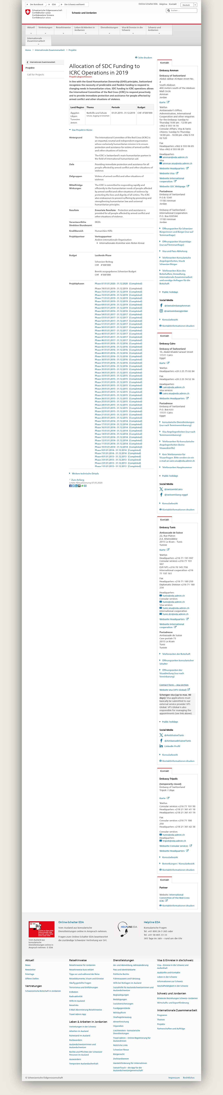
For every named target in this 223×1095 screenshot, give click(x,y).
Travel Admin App (77, 1014)
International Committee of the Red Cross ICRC (175, 897)
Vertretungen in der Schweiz (82, 1026)
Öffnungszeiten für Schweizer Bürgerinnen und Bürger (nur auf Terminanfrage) (176, 231)
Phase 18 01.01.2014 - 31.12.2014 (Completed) (118, 421)
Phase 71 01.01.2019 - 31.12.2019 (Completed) (118, 298)
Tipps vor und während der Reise (84, 974)
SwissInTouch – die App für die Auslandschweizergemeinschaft (128, 1069)
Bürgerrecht (118, 1054)
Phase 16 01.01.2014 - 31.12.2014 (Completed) (118, 427)
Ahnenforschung (121, 1022)
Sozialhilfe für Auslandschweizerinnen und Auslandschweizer (133, 989)
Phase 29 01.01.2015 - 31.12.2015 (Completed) (118, 389)
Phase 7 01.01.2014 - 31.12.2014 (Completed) (118, 453)
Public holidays (170, 292)
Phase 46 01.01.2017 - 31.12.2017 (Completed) (118, 340)
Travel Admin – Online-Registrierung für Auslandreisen (132, 1039)
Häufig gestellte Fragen (80, 983)
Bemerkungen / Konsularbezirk (178, 863)
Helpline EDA (152, 922)
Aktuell (31, 30)
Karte (164, 102)
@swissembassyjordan (176, 311)
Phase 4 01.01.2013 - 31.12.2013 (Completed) (118, 456)
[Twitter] (73, 485)
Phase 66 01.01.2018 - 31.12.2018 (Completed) (118, 311)
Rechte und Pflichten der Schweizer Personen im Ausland (85, 1053)
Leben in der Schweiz (167, 977)
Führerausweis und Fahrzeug (126, 978)
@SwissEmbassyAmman (177, 305)
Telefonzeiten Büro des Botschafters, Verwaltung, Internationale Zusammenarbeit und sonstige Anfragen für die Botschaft (176, 277)
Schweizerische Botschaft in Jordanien (43, 991)
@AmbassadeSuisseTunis (177, 740)
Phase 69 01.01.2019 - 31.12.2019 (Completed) (118, 305)
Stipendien (118, 1026)
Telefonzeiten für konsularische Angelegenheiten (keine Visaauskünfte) (177, 444)
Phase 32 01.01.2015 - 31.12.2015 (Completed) (118, 379)
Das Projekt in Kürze (82, 130)
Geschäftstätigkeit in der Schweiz (172, 986)
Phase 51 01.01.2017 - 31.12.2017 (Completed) (118, 324)
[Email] (85, 485)
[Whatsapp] (82, 485)
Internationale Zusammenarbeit (38, 41)
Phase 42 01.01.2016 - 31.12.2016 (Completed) (118, 347)
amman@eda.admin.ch (175, 157)
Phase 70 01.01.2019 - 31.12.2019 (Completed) (118, 301)
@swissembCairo (173, 489)
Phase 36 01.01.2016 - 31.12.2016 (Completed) (118, 366)
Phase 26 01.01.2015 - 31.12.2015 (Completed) (118, 398)
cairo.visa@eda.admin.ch (176, 393)
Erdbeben (73, 992)
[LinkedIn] (76, 485)
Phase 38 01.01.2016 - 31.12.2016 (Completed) (118, 359)
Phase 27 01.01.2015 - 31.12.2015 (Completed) (118, 395)
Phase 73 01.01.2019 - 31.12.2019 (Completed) (118, 292)
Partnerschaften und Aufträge (171, 1028)
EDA (54, 4)
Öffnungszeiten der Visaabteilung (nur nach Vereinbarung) (172, 673)
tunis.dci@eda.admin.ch (175, 614)
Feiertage (29, 974)
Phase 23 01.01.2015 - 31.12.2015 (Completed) (118, 408)
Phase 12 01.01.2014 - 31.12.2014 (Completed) (118, 440)
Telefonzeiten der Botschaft (176, 654)
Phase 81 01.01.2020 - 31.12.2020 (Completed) (118, 283)
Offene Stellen (32, 978)
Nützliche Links (120, 1045)
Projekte (161, 1024)
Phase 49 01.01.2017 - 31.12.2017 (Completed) (118, 330)
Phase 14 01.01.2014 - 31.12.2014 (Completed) (118, 434)
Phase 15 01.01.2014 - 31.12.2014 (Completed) (118, 431)
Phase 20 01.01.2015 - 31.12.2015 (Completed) (118, 418)
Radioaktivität (75, 996)
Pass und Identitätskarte (124, 969)
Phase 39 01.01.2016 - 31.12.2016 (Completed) (118, 356)
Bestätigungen (120, 999)
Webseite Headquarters (174, 168)
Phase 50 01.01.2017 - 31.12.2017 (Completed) (118, 327)
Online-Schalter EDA (71, 922)
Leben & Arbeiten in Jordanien (86, 30)
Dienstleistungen (109, 30)
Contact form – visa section (174, 684)
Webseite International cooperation (172, 180)
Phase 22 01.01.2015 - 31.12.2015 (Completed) (118, 411)
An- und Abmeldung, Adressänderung (130, 965)
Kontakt (163, 62)
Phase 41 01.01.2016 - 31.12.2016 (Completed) (118, 350)
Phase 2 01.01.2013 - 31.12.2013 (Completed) (118, 463)
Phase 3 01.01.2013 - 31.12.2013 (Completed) (118, 460)
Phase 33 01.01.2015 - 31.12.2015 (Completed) (118, 376)
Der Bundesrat (36, 4)
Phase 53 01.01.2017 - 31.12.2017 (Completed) (118, 318)
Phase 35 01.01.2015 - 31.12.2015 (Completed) (118, 369)
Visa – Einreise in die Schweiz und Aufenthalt (172, 966)
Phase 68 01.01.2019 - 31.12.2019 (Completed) (118, 308)
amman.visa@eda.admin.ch (177, 163)
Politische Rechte (121, 974)
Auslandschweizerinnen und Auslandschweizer (82, 1046)
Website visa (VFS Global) (175, 689)
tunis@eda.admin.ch (174, 595)
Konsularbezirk (170, 319)
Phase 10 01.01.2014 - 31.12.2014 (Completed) (118, 447)
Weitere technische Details (85, 473)
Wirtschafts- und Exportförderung (173, 1003)
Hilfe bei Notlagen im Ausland (127, 983)
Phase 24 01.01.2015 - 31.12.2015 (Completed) (118, 405)
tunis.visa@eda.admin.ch (176, 608)
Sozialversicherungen (123, 1004)
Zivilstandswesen (121, 1059)
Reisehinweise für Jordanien (82, 965)
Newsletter (30, 969)
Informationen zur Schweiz (170, 981)
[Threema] (79, 485)
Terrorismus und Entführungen (83, 987)
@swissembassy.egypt (176, 494)
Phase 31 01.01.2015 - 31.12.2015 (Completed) (118, 382)
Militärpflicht (119, 1013)
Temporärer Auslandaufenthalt (83, 1064)
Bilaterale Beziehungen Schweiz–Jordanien (177, 998)
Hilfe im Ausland (77, 1001)
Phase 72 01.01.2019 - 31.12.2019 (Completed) (118, 295)
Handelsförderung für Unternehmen (130, 1063)
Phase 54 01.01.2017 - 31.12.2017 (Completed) (118, 314)
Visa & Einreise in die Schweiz (133, 30)
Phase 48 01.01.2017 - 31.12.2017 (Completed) (118, 334)
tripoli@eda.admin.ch (174, 840)
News (27, 965)
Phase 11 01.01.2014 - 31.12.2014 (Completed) (118, 444)
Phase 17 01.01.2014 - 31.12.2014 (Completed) (118, 424)
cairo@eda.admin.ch (174, 387)
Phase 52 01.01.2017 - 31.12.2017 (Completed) (118, 321)
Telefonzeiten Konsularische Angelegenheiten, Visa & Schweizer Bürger (175, 260)
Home (28, 50)
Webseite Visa (169, 173)
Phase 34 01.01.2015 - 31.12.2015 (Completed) (118, 373)
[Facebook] (70, 485)
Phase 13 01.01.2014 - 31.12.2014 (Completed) (118, 437)
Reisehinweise (63, 30)
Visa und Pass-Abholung (174, 251)
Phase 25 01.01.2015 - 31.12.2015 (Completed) (118, 401)
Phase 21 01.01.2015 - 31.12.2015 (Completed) (118, 414)
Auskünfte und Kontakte (168, 972)
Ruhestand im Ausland (79, 1035)
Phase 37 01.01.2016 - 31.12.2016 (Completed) (118, 363)
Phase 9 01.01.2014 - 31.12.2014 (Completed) (118, 450)
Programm (162, 1015)
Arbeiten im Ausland (78, 1031)
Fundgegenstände (121, 1008)
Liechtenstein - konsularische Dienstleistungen (126, 1032)
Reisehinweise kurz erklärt (81, 969)
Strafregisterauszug (122, 1017)
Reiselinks (73, 1005)
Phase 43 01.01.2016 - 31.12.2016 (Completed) (118, 343)
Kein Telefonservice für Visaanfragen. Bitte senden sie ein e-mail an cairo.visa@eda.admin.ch (177, 457)
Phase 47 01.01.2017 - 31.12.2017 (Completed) (118, 337)
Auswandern (75, 1059)
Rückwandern (75, 1040)
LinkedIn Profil (172, 746)
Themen (161, 1020)
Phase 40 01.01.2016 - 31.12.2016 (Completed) (118, 353)
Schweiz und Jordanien (159, 30)
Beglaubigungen (121, 995)
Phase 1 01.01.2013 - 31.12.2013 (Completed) (118, 466)
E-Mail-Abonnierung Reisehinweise (85, 1010)
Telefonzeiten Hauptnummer (177, 467)
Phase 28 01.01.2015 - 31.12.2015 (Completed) (118, 392)
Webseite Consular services (176, 845)
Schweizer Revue (121, 1050)
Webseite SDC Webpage (174, 186)
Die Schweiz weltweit (74, 4)
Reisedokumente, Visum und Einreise (86, 978)
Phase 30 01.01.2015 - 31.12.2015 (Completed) (118, 385)
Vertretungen (45, 30)
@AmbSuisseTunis (174, 735)
